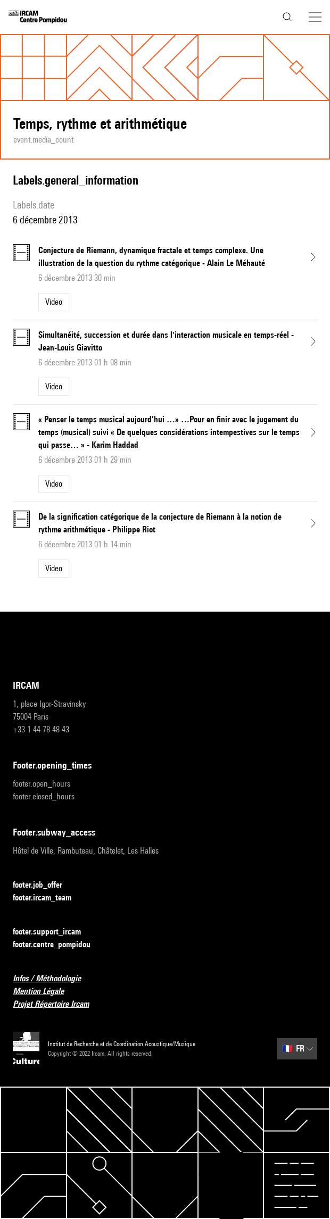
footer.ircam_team (48, 898)
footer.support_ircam (53, 932)
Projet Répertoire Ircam (57, 1004)
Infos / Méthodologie (53, 978)
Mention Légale (45, 991)
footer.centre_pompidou (58, 944)
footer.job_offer (44, 885)
